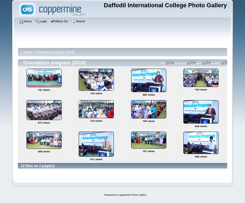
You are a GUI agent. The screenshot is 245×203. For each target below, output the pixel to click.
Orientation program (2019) (55, 52)
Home (27, 52)
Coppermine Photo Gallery (132, 195)
